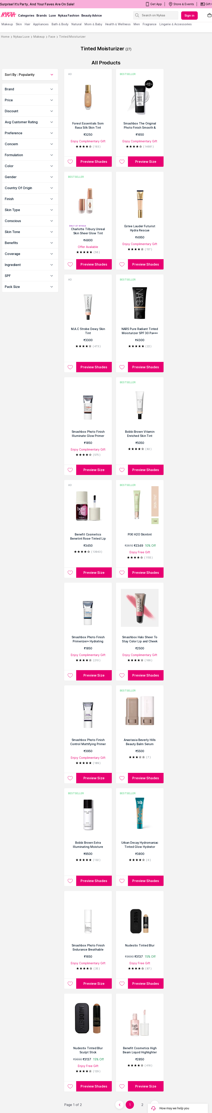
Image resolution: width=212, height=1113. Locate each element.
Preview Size (145, 162)
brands (41, 15)
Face (51, 36)
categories (26, 15)
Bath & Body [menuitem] (60, 24)
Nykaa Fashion (68, 15)
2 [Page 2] (142, 1105)
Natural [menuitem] (76, 24)
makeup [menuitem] (7, 24)
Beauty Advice (91, 15)
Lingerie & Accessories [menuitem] (175, 24)
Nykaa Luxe (21, 36)
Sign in (189, 15)
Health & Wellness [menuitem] (118, 24)
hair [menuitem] (27, 24)
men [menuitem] (137, 24)
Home (5, 36)
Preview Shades (94, 162)
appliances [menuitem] (41, 24)
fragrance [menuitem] (150, 24)
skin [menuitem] (19, 24)
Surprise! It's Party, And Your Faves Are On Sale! (37, 4)
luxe (52, 15)
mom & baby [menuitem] (93, 24)
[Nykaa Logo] (8, 14)
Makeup (39, 36)
